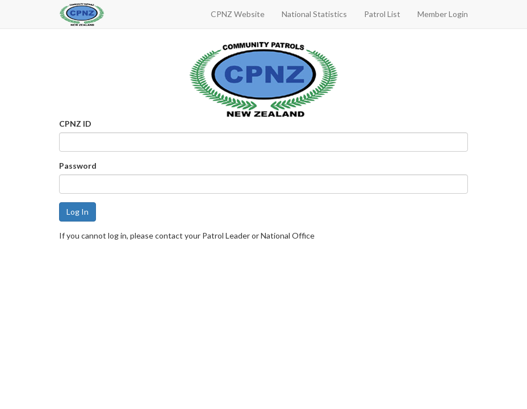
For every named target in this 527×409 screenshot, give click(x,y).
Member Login (442, 14)
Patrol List (382, 14)
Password (78, 165)
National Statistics (314, 14)
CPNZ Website (238, 14)
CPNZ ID (75, 123)
